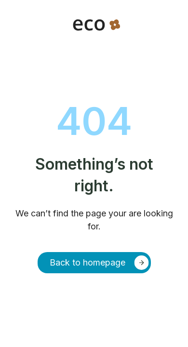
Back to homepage (87, 262)
